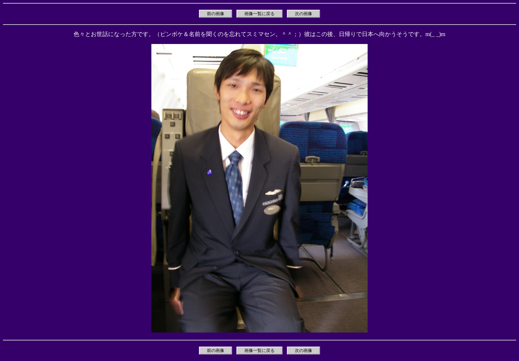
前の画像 (215, 13)
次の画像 (303, 13)
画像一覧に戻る (259, 13)
